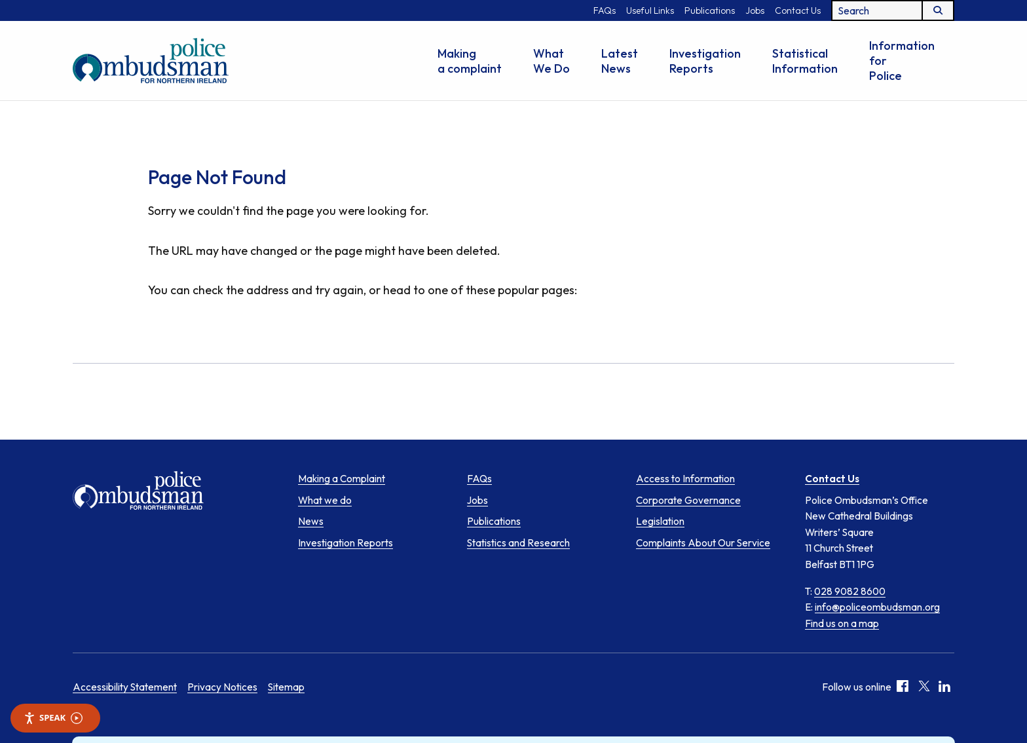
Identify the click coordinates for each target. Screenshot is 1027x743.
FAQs (604, 10)
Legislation (660, 521)
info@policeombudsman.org (877, 607)
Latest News (619, 61)
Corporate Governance (688, 500)
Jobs (754, 10)
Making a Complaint (341, 478)
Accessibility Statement (125, 687)
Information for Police (902, 60)
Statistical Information (805, 61)
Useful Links (650, 10)
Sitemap (286, 687)
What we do (325, 500)
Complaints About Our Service (703, 543)
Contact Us (798, 10)
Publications (709, 10)
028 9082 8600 (850, 591)
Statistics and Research (518, 543)
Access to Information (685, 478)
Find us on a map (842, 623)
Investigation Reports (705, 61)
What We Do (551, 61)
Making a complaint (470, 61)
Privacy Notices (222, 687)
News (311, 521)
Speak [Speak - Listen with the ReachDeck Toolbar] (53, 718)
